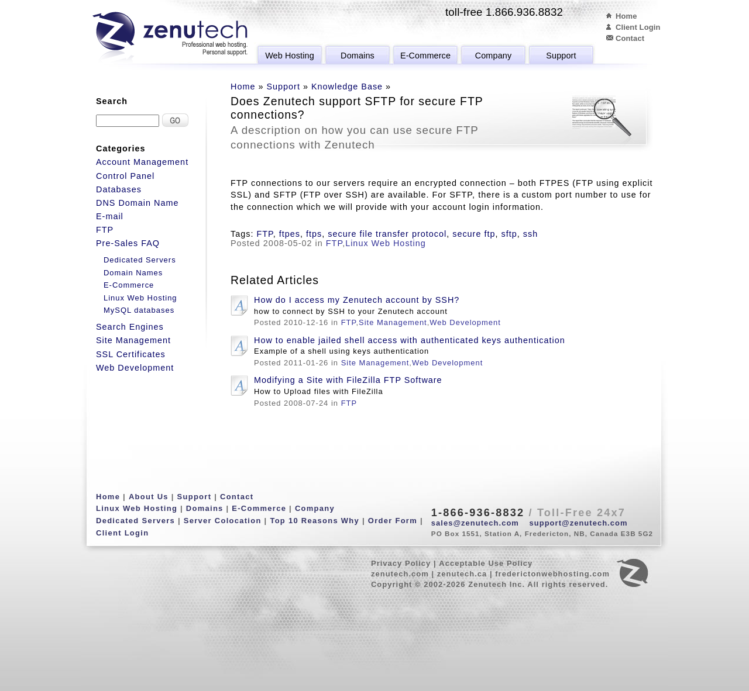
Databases (119, 189)
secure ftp (473, 234)
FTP (264, 234)
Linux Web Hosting (385, 243)
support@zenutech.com (579, 523)
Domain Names (133, 272)
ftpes (289, 234)
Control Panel (125, 176)
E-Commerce (425, 55)
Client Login (638, 27)
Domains (357, 55)
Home (626, 16)
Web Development (465, 322)
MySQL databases (139, 310)
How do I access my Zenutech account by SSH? (356, 300)
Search (112, 101)
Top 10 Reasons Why (314, 520)
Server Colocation (223, 520)
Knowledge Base (347, 86)
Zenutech (170, 38)
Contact (630, 38)
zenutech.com (400, 573)
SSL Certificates (131, 354)
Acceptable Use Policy (485, 563)
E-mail (109, 216)
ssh (530, 234)
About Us (149, 496)
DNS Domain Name (137, 203)
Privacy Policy (401, 563)
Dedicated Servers (140, 259)
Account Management (142, 162)
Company (493, 55)
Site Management (393, 322)
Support (561, 55)
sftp (509, 234)
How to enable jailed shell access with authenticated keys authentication (409, 340)
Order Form (392, 520)
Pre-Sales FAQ (128, 243)
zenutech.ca (462, 573)
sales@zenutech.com (475, 523)
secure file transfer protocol (387, 234)
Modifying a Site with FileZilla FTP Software (348, 380)
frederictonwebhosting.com (552, 573)
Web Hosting (289, 55)
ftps (314, 234)
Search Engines (130, 326)
